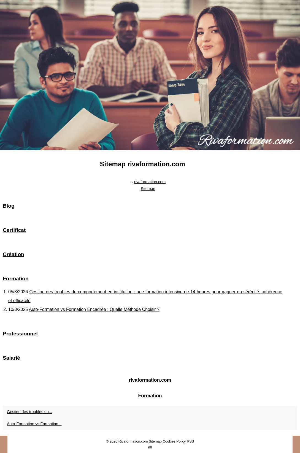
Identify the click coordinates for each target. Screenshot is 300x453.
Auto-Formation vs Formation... (34, 424)
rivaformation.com (150, 182)
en (150, 447)
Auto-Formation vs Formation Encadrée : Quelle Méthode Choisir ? (94, 309)
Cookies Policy (174, 441)
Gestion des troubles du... (29, 411)
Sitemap (148, 188)
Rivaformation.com (133, 441)
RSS (190, 441)
